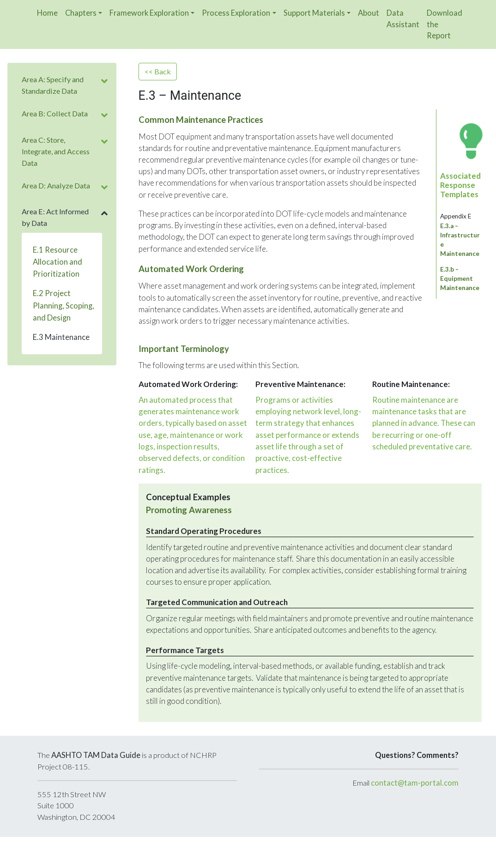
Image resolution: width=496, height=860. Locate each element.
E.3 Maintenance (61, 337)
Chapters (81, 12)
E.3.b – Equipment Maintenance (459, 278)
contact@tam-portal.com (415, 782)
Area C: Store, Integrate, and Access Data (56, 151)
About (368, 12)
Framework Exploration (149, 12)
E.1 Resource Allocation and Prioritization (57, 262)
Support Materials (314, 12)
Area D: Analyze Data (56, 185)
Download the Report (444, 24)
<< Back (158, 71)
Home (47, 12)
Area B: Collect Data (55, 113)
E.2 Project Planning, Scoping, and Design (63, 305)
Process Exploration (236, 12)
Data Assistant (403, 18)
